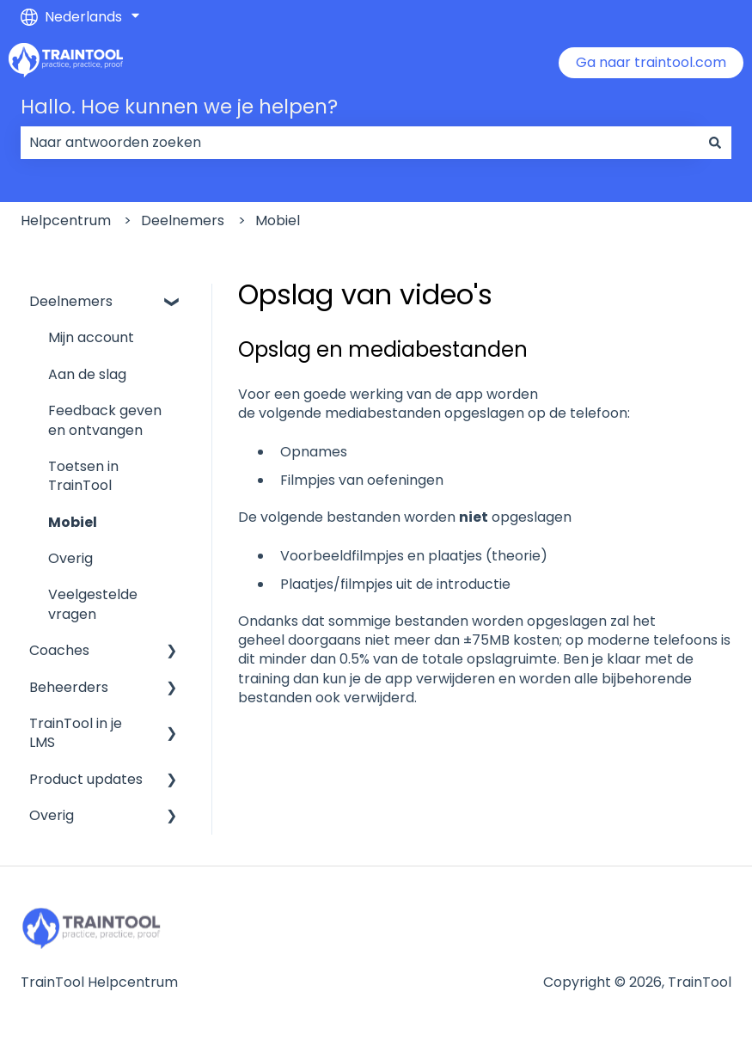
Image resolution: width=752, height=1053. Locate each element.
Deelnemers (182, 220)
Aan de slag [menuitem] (87, 374)
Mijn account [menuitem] (91, 337)
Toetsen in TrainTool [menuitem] (83, 475)
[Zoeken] (715, 142)
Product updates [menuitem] (86, 779)
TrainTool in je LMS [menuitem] (75, 732)
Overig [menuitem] (70, 558)
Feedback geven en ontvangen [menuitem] (105, 420)
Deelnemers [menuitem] (71, 301)
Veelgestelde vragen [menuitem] (93, 604)
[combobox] (360, 142)
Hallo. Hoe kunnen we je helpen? (179, 106)
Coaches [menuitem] (59, 650)
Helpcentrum (66, 220)
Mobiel (277, 220)
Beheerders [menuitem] (68, 687)
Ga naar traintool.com (651, 62)
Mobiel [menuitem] (72, 522)
